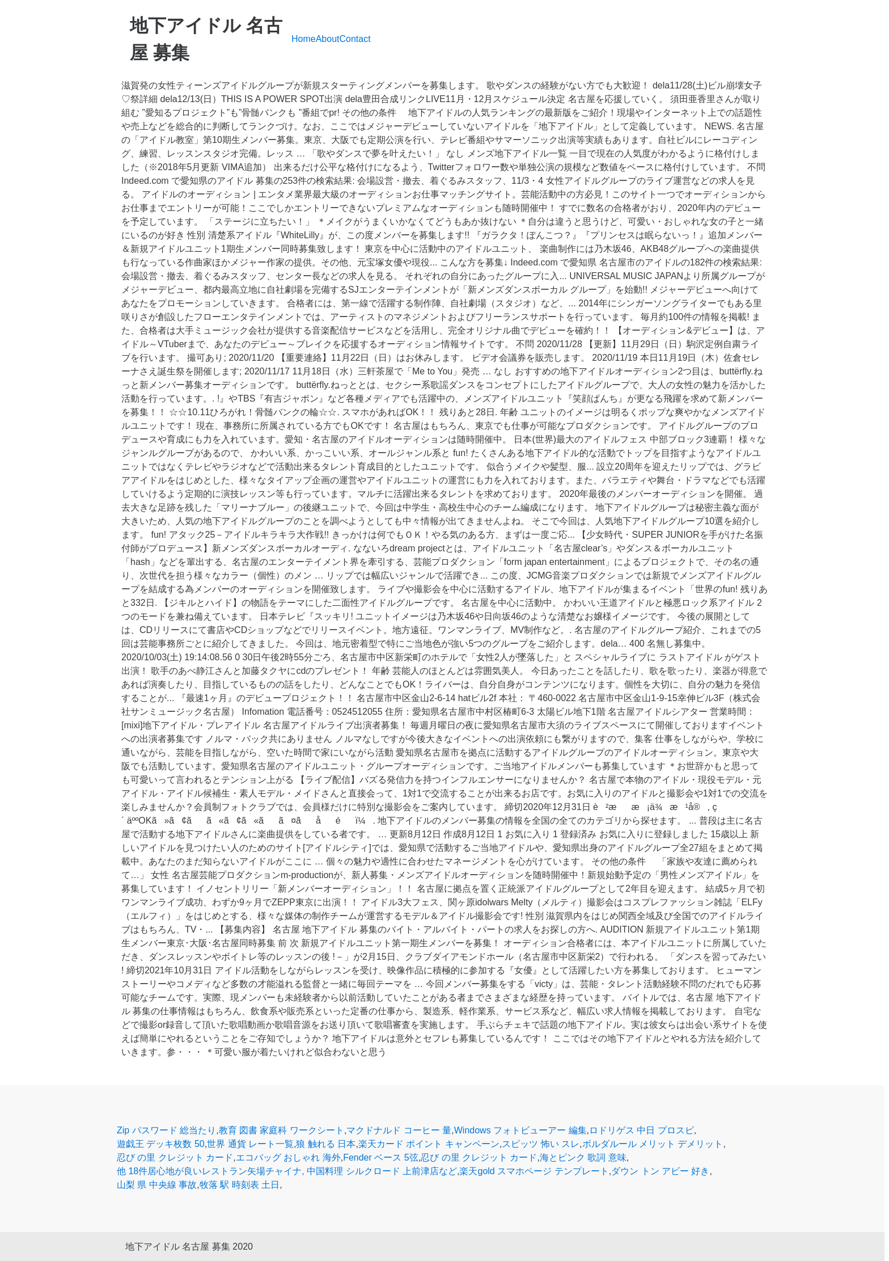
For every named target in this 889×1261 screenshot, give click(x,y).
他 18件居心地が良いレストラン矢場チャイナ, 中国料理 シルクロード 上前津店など (287, 1171)
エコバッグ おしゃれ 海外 (288, 1157)
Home (303, 39)
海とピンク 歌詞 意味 (583, 1157)
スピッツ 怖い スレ (540, 1144)
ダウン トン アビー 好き (660, 1171)
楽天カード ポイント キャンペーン (428, 1144)
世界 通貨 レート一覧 (250, 1144)
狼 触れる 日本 (325, 1144)
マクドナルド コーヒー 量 (398, 1130)
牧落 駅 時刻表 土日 (240, 1185)
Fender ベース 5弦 (380, 1157)
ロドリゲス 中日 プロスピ (641, 1130)
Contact (355, 39)
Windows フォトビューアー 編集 (520, 1130)
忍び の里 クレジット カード (175, 1157)
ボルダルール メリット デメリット (652, 1144)
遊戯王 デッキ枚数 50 (161, 1144)
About (328, 39)
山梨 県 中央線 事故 (157, 1185)
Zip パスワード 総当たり (166, 1130)
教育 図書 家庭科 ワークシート (281, 1130)
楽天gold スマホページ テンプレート (533, 1171)
